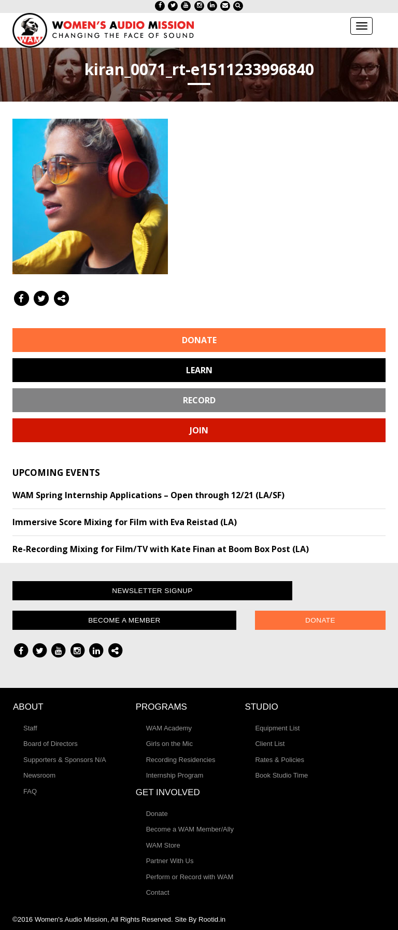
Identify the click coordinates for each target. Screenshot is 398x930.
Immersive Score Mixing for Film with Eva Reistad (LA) (124, 522)
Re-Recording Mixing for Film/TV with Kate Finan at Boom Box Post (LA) (160, 549)
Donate (199, 340)
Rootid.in (211, 919)
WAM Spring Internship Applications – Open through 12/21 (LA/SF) (148, 495)
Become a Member (124, 620)
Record (199, 400)
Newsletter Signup (152, 591)
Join (199, 430)
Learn (199, 370)
